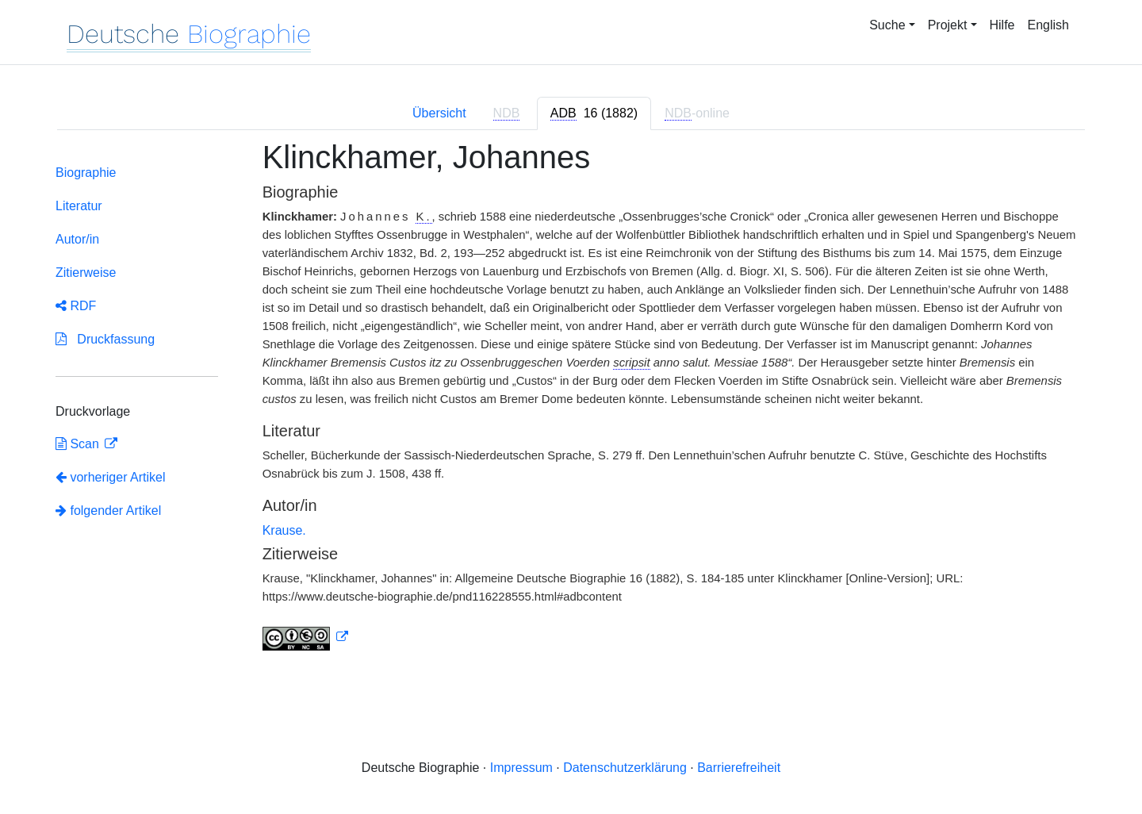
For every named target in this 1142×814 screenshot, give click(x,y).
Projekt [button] (948, 25)
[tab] (594, 113)
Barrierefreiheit (738, 767)
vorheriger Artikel (111, 477)
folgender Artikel (108, 510)
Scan (79, 444)
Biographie (86, 172)
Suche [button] (887, 25)
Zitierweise (86, 272)
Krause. (284, 530)
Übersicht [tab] (439, 113)
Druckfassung (105, 339)
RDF (76, 306)
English (1048, 25)
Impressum (521, 767)
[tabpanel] (571, 404)
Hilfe (1002, 25)
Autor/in (77, 239)
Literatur (79, 206)
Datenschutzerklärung (625, 767)
